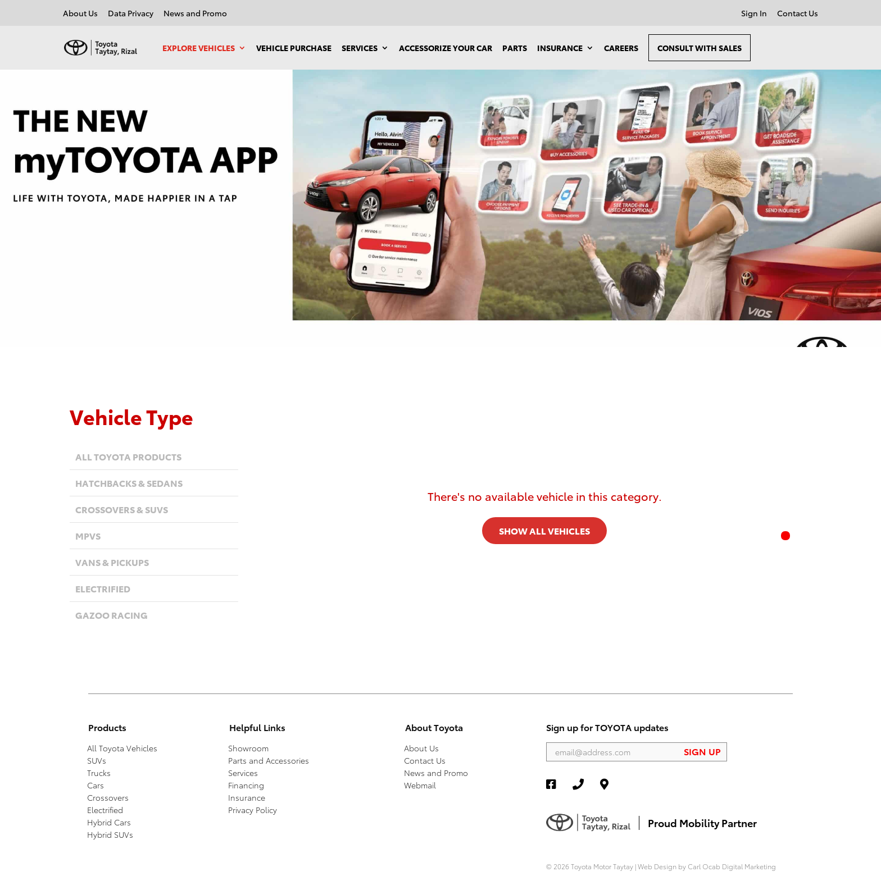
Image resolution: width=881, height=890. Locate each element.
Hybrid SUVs (110, 834)
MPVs (88, 535)
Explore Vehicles (198, 48)
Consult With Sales (699, 47)
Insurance (560, 48)
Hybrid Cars (109, 822)
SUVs (96, 760)
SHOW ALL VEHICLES (544, 530)
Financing (246, 785)
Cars (95, 785)
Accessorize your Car (445, 48)
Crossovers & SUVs (121, 509)
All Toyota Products (128, 456)
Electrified (102, 588)
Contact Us (797, 14)
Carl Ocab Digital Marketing (732, 866)
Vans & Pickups (112, 561)
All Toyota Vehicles (122, 748)
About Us (80, 14)
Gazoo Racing (111, 614)
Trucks (99, 773)
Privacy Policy (252, 810)
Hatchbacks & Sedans (129, 482)
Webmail (420, 785)
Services (360, 48)
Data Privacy (130, 14)
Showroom (248, 748)
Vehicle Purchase (293, 48)
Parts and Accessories (268, 760)
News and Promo (195, 14)
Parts (514, 48)
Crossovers (108, 797)
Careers (621, 48)
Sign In (754, 14)
